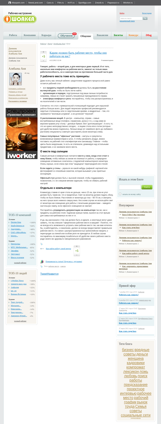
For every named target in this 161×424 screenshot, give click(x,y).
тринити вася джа (18, 284)
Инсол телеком (17, 257)
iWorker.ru (128, 2)
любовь (130, 376)
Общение (85, 36)
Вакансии (102, 35)
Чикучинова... (17, 312)
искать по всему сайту (132, 194)
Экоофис (15, 250)
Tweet (43, 273)
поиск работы (138, 378)
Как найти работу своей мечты (135, 253)
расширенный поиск (127, 21)
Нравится (53, 273)
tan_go (13, 290)
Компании (30, 35)
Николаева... (16, 309)
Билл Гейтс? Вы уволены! (133, 215)
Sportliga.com (84, 2)
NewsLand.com (35, 2)
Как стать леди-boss (131, 227)
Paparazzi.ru (113, 2)
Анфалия (15, 287)
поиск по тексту (126, 18)
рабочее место (53, 266)
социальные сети (136, 415)
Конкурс (133, 35)
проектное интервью (132, 391)
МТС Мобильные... (19, 247)
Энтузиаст (15, 254)
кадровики (136, 363)
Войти (122, 13)
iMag (149, 35)
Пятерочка (15, 244)
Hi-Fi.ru (71, 2)
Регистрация (147, 13)
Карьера (46, 35)
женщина (136, 358)
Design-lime (16, 222)
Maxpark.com (18, 2)
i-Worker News (17, 280)
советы (136, 411)
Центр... (14, 236)
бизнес (128, 350)
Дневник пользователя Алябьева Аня (135, 212)
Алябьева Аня (59, 44)
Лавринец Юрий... (19, 315)
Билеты (118, 35)
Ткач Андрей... (17, 302)
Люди (49, 44)
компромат (135, 367)
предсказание (135, 384)
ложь (143, 371)
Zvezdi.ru (99, 2)
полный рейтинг (20, 263)
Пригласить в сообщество (18, 98)
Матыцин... (16, 305)
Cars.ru (50, 2)
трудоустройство (136, 418)
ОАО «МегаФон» (18, 232)
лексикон (131, 371)
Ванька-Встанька (18, 294)
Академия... (16, 229)
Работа (13, 35)
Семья (141, 406)
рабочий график (136, 400)
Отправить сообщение (17, 88)
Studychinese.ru (17, 225)
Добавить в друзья (15, 92)
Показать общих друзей (17, 95)
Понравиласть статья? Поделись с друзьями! (64, 261)
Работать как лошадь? (132, 240)
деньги (142, 354)
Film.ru (60, 2)
